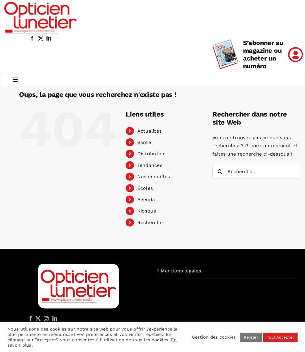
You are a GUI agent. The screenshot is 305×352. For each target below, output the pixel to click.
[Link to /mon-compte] (295, 54)
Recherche (150, 222)
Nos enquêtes (153, 176)
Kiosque (146, 211)
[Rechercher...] (256, 171)
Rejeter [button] (251, 337)
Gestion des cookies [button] (214, 337)
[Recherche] (219, 171)
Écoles (145, 188)
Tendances (149, 165)
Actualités (149, 131)
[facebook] (32, 38)
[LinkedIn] (54, 318)
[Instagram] (45, 318)
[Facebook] (30, 318)
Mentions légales (181, 271)
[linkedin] (48, 38)
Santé (144, 142)
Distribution (151, 153)
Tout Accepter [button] (280, 337)
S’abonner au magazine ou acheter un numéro (263, 54)
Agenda (146, 199)
